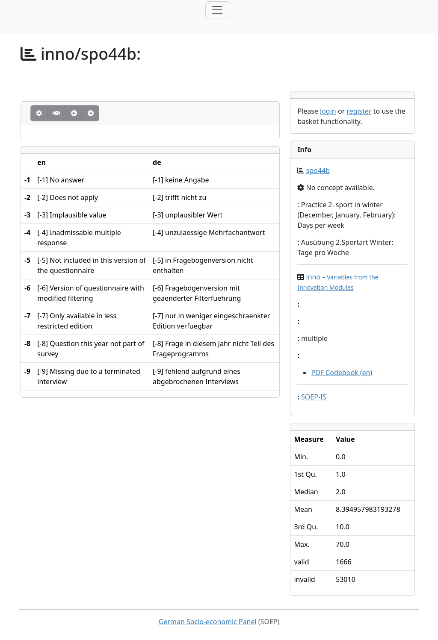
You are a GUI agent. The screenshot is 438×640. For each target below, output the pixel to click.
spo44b (318, 170)
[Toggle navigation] (217, 9)
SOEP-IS (313, 397)
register (358, 111)
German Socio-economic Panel (208, 621)
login (328, 111)
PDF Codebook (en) (341, 372)
